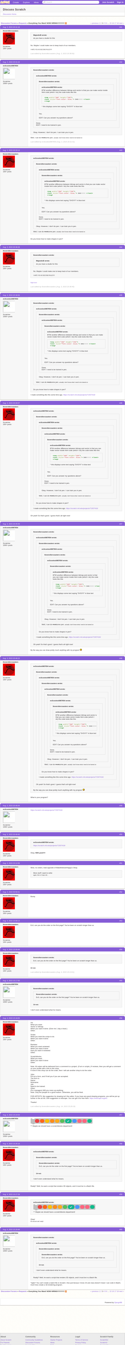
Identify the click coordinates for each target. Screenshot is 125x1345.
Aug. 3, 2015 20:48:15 (11, 658)
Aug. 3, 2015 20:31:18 (11, 27)
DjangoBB (118, 1302)
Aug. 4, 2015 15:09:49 (11, 950)
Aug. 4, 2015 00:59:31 (11, 892)
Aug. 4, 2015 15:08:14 (11, 921)
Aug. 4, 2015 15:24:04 (11, 1115)
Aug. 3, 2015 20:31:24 (11, 62)
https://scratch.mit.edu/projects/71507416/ (79, 395)
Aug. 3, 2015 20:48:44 (11, 806)
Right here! (34, 282)
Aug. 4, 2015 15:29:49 (11, 1229)
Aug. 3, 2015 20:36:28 (11, 247)
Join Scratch (108, 2)
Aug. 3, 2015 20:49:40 (11, 834)
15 (110, 23)
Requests (23, 23)
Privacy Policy (80, 1343)
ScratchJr (103, 1343)
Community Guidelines (34, 1340)
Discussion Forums (9, 23)
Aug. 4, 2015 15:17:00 (11, 981)
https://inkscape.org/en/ (98, 1098)
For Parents (5, 1343)
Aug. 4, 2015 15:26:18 (11, 1144)
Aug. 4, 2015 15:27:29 (11, 1194)
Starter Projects (56, 1340)
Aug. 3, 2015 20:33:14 (11, 150)
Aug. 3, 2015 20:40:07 (11, 403)
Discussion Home (9, 14)
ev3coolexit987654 (10, 66)
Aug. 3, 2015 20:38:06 (11, 295)
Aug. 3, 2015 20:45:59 (11, 524)
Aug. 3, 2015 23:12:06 (11, 863)
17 (115, 23)
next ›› (121, 23)
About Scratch (6, 1340)
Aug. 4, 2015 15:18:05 (11, 1018)
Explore (26, 2)
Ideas (36, 2)
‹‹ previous (94, 23)
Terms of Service (81, 1340)
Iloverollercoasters (10, 31)
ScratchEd (104, 1340)
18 (118, 23)
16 (113, 23)
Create (16, 2)
